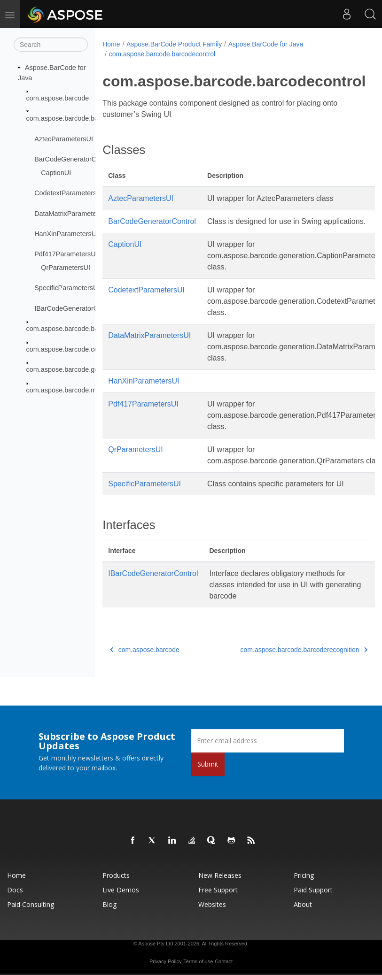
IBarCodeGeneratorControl (74, 308)
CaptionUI (56, 173)
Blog (109, 904)
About (303, 904)
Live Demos (120, 889)
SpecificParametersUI (67, 288)
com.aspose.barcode (57, 98)
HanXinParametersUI (66, 234)
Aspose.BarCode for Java (266, 44)
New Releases (220, 875)
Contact (224, 961)
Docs (15, 889)
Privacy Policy (165, 961)
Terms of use (198, 961)
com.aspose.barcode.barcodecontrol (81, 118)
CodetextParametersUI (68, 193)
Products (116, 875)
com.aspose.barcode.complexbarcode (83, 349)
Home (111, 44)
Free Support (218, 889)
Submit (207, 764)
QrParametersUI (65, 267)
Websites (212, 904)
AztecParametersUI (63, 139)
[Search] (51, 45)
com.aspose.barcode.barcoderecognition (87, 328)
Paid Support (313, 889)
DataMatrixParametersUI (71, 213)
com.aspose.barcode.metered (71, 389)
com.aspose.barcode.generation (74, 369)
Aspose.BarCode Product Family (174, 44)
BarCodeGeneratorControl (73, 159)
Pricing (304, 875)
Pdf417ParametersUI (65, 254)
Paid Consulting (30, 904)
